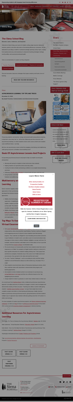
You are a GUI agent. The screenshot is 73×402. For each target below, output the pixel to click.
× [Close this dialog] (53, 174)
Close (36, 225)
